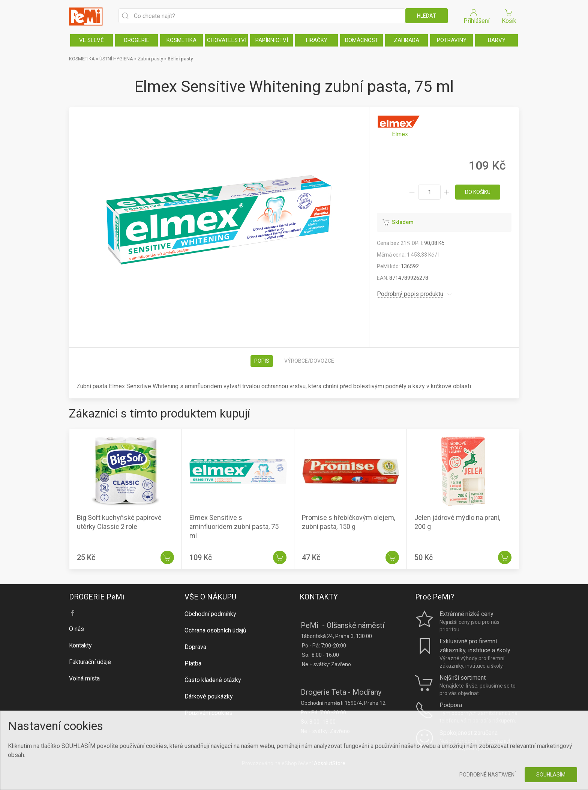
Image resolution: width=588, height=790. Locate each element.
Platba (192, 663)
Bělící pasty (180, 59)
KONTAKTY (319, 596)
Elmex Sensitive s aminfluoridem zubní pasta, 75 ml (234, 526)
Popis (261, 361)
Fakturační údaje (90, 661)
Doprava (195, 646)
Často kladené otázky (212, 679)
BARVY (497, 40)
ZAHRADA (406, 40)
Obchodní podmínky (210, 613)
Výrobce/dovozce (309, 361)
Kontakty (80, 645)
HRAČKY (316, 40)
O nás (76, 628)
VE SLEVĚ (91, 40)
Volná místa (84, 678)
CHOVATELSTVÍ (226, 40)
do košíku (477, 192)
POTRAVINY (451, 40)
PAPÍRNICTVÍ (271, 40)
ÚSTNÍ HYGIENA (116, 59)
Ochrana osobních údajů (215, 630)
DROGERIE (136, 40)
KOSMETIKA (181, 40)
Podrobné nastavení (487, 775)
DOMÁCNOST (361, 40)
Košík (509, 16)
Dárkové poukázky (208, 696)
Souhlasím (551, 775)
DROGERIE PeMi (96, 596)
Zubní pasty (150, 59)
